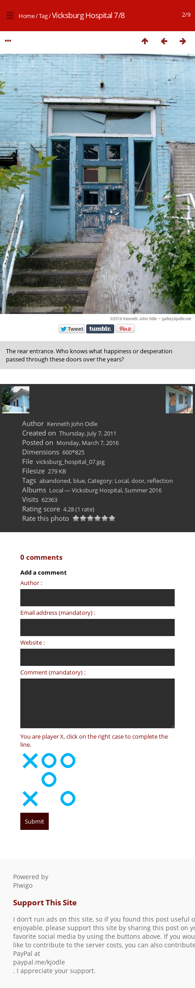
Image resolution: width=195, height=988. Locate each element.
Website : (32, 642)
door (137, 481)
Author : (31, 583)
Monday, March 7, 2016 (87, 443)
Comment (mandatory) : (52, 672)
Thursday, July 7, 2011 (87, 433)
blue (79, 481)
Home (26, 16)
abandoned (54, 481)
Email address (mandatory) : (57, 613)
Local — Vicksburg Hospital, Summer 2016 (105, 490)
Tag (43, 16)
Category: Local (108, 481)
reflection (160, 481)
